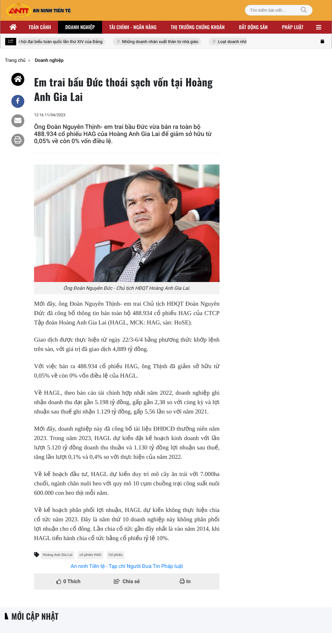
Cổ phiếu (116, 555)
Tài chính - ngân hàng (133, 27)
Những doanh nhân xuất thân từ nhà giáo (160, 42)
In (185, 581)
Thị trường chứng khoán (198, 27)
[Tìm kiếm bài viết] (279, 10)
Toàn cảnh (40, 27)
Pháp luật (292, 27)
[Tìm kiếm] (304, 10)
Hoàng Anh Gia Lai (57, 555)
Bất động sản (253, 27)
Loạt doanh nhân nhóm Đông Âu (248, 42)
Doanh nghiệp (80, 27)
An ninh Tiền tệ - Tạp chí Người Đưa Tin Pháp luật (127, 566)
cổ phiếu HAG (90, 555)
